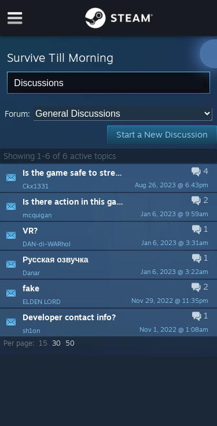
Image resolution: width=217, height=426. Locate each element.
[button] (108, 178)
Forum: (17, 113)
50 (70, 343)
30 (56, 343)
